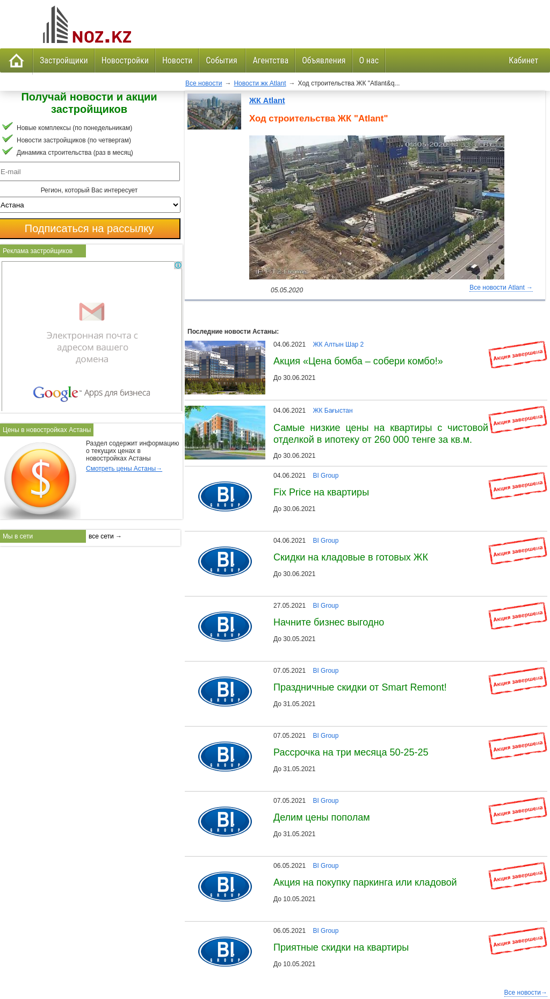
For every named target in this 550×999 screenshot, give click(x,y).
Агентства (270, 60)
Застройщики (64, 60)
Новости (177, 60)
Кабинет (523, 60)
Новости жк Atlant (260, 83)
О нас (369, 60)
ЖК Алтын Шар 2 (338, 344)
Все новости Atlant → (501, 287)
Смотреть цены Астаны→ (124, 468)
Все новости (203, 83)
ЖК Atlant (267, 100)
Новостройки (125, 60)
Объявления (323, 60)
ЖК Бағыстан (332, 410)
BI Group (325, 475)
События (222, 60)
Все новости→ (525, 992)
